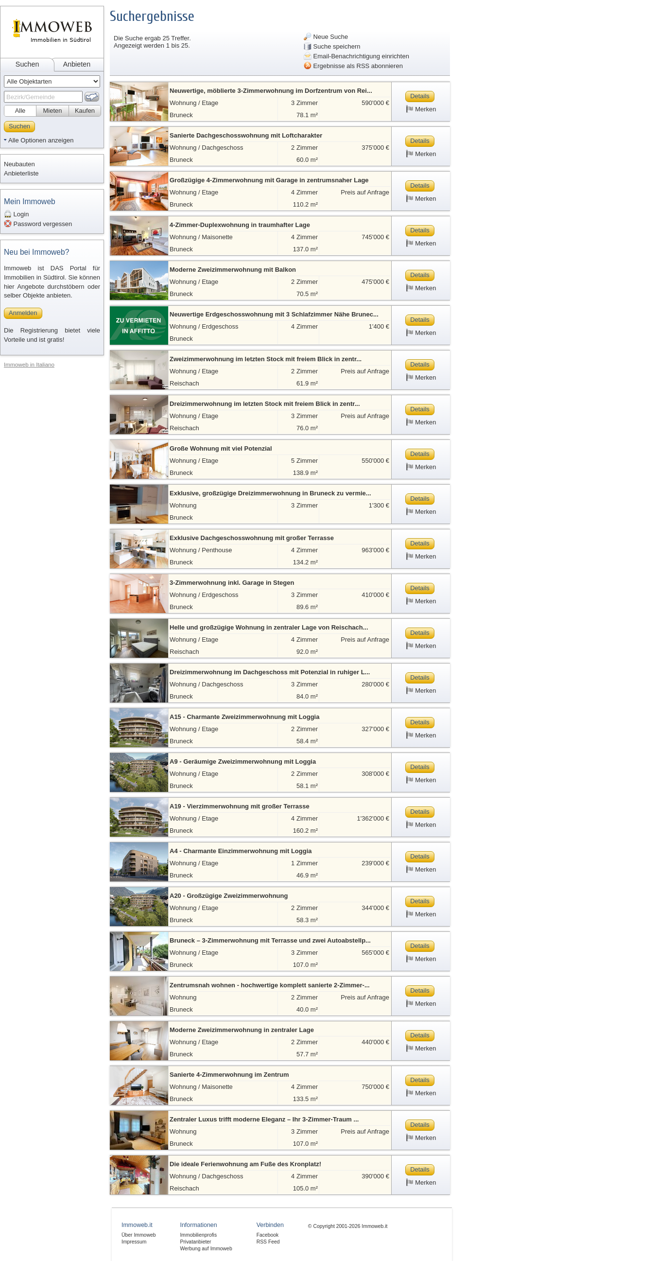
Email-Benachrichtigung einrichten (356, 56)
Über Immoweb (138, 1235)
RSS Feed (268, 1241)
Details (420, 96)
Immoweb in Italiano (29, 364)
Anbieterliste (21, 173)
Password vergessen (38, 224)
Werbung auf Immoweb (206, 1248)
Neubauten (19, 164)
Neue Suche (326, 36)
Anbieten (76, 64)
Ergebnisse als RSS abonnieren (353, 66)
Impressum (133, 1241)
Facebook (268, 1235)
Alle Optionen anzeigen (40, 140)
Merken (421, 109)
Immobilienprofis (198, 1235)
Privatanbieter (195, 1241)
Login (16, 214)
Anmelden (23, 312)
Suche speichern (332, 46)
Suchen (27, 64)
